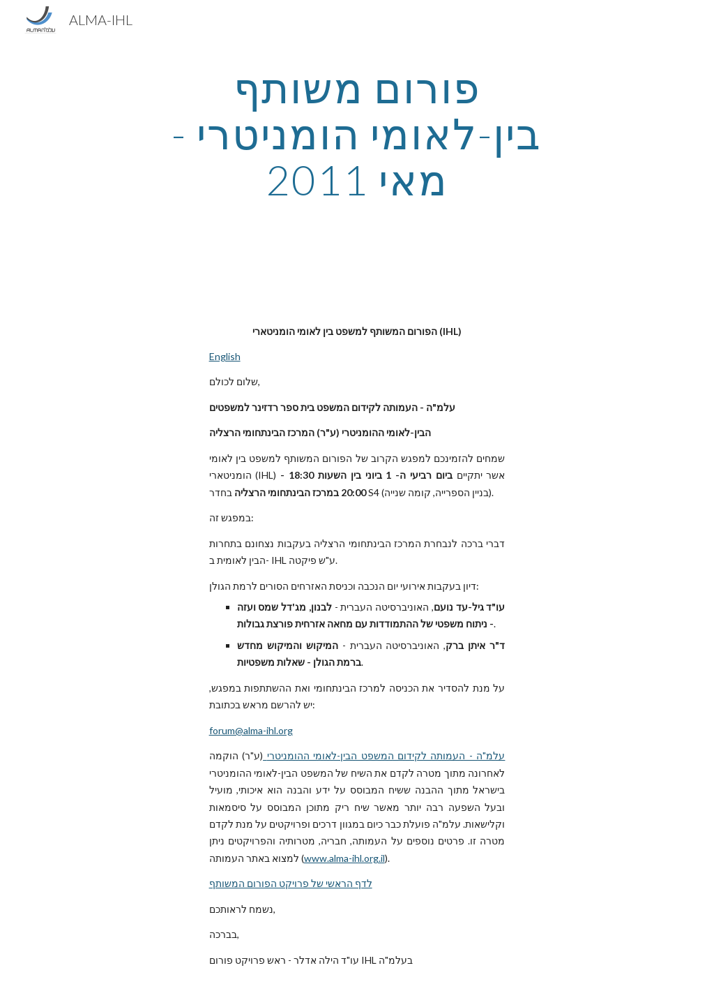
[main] (356, 133)
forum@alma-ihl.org (251, 730)
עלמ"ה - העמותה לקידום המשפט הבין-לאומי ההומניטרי (386, 755)
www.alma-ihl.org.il (344, 858)
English (225, 356)
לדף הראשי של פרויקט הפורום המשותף (290, 883)
